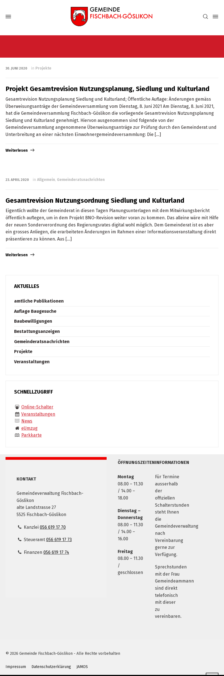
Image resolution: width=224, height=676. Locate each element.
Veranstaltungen (32, 361)
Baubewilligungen (33, 321)
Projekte (43, 68)
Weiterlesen (17, 150)
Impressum (16, 666)
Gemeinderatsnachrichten (81, 179)
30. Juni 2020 (16, 68)
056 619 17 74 (56, 552)
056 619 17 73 (59, 539)
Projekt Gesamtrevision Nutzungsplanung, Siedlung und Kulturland (108, 89)
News (26, 421)
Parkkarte (31, 435)
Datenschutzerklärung (51, 666)
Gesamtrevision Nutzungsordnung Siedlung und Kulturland (95, 200)
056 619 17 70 (53, 527)
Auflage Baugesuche (35, 311)
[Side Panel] (214, 16)
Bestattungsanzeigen (37, 331)
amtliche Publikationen (39, 301)
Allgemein (46, 179)
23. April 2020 (17, 180)
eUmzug (29, 428)
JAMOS (82, 666)
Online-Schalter (37, 407)
